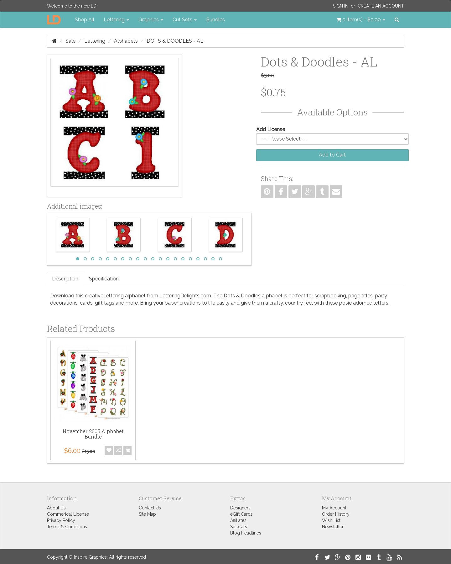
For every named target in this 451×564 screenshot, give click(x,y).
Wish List (331, 520)
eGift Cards (241, 514)
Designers (240, 507)
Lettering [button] (116, 20)
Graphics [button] (150, 20)
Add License (270, 129)
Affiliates (238, 520)
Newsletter (333, 526)
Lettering (94, 41)
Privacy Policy (61, 520)
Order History (336, 514)
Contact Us (150, 507)
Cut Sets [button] (185, 20)
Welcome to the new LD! (72, 5)
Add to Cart (332, 155)
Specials (238, 526)
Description (65, 279)
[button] (361, 20)
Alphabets (126, 41)
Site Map (147, 514)
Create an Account (381, 5)
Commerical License (68, 514)
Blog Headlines (245, 532)
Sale (70, 41)
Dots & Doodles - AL (175, 41)
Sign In (340, 5)
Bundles (215, 20)
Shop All (84, 20)
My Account (334, 507)
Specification (104, 279)
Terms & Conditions (67, 526)
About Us (56, 507)
